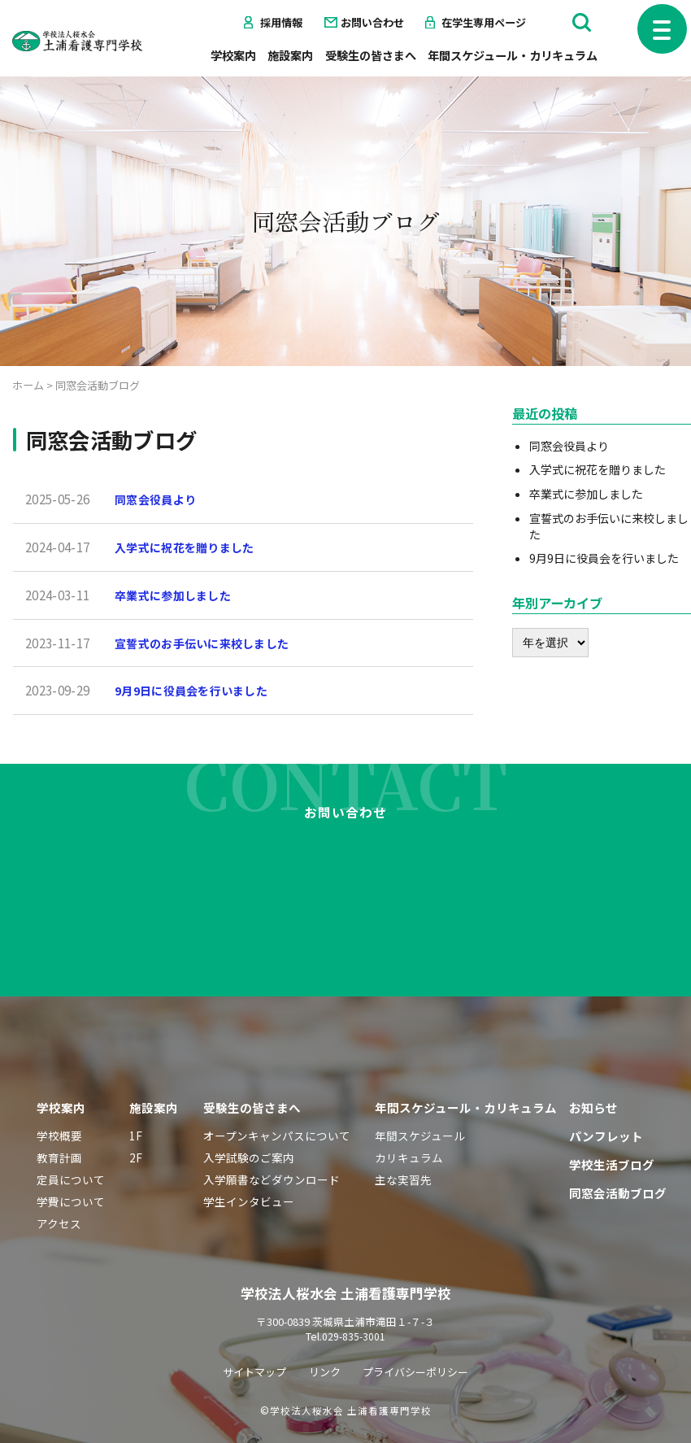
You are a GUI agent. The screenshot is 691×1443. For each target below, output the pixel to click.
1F (135, 1092)
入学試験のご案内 (248, 1114)
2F (135, 1114)
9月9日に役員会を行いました (197, 690)
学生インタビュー (248, 1158)
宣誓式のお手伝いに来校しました (208, 642)
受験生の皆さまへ (370, 55)
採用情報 (281, 22)
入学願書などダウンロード (271, 1136)
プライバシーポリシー (419, 1328)
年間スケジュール (420, 1092)
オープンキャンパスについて (276, 1092)
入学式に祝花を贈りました (189, 547)
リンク (323, 1328)
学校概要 (59, 1092)
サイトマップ (249, 1328)
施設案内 (290, 55)
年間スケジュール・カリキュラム (513, 55)
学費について (71, 1158)
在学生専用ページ (483, 22)
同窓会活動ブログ (618, 1149)
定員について (71, 1136)
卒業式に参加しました (177, 595)
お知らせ (593, 1064)
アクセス (59, 1180)
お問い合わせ (372, 22)
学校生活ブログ (611, 1121)
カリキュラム (409, 1114)
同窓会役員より (158, 499)
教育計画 (59, 1114)
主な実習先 (403, 1136)
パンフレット (606, 1092)
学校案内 (233, 55)
